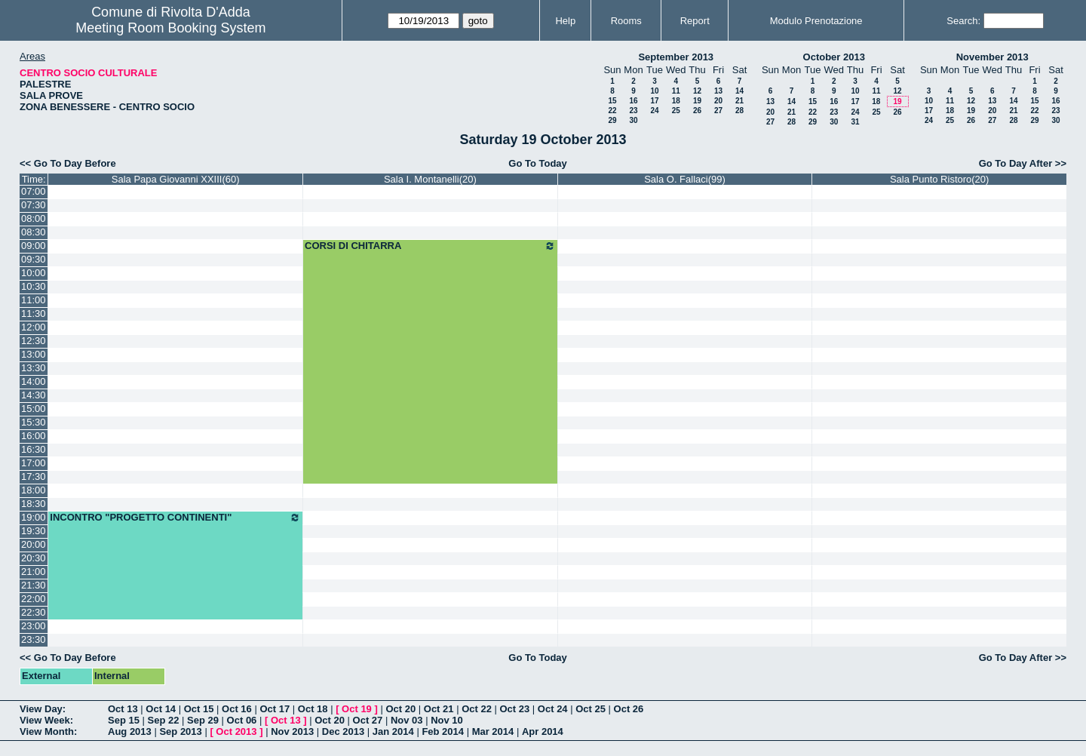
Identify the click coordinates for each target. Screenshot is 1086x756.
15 (612, 101)
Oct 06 (242, 720)
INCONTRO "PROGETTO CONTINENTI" (175, 518)
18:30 (33, 503)
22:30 (33, 612)
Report (695, 20)
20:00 (33, 544)
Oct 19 (357, 709)
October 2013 (834, 57)
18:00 (33, 490)
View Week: (46, 720)
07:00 (33, 191)
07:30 (33, 205)
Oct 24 (553, 709)
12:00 (33, 327)
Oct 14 (161, 709)
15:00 (33, 408)
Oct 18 (313, 709)
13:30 (33, 367)
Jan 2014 (393, 731)
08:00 (33, 218)
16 (633, 101)
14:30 (33, 395)
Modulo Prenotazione (816, 20)
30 (633, 120)
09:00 (33, 245)
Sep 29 (203, 720)
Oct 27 (368, 720)
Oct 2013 (236, 731)
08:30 (33, 232)
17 (654, 101)
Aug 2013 (130, 731)
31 (855, 122)
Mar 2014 (493, 731)
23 (633, 110)
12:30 (33, 340)
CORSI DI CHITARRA (430, 246)
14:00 (33, 381)
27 (718, 110)
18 (676, 101)
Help (565, 20)
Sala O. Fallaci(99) (685, 179)
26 (697, 110)
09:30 (33, 259)
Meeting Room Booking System (170, 27)
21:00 (33, 571)
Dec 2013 (343, 731)
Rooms (626, 20)
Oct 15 (199, 709)
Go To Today (537, 163)
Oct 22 (477, 709)
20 (718, 101)
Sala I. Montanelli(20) (430, 179)
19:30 (33, 530)
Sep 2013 (180, 731)
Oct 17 (274, 709)
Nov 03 (407, 720)
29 (612, 120)
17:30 (33, 476)
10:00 (33, 272)
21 (739, 101)
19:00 (33, 517)
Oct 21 (439, 709)
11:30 (33, 313)
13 (718, 91)
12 (697, 91)
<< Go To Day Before (68, 163)
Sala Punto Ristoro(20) (939, 179)
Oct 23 (515, 709)
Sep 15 (124, 720)
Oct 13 (123, 709)
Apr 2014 (542, 731)
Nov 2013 (292, 731)
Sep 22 (163, 720)
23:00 (33, 626)
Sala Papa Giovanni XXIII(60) (176, 179)
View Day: (43, 709)
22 (612, 110)
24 (654, 110)
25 (676, 110)
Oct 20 (400, 709)
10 (654, 91)
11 (676, 91)
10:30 (33, 286)
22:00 (33, 598)
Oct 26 (629, 709)
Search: (963, 20)
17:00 (33, 463)
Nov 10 (447, 720)
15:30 (33, 422)
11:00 (33, 300)
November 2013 (992, 57)
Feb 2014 (443, 731)
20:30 (33, 558)
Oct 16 (237, 709)
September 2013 (675, 57)
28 (739, 110)
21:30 (33, 585)
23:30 (33, 639)
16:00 (33, 435)
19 (697, 101)
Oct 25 (590, 709)
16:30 (33, 449)
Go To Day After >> (1022, 163)
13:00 (33, 354)
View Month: (48, 731)
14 (739, 91)
